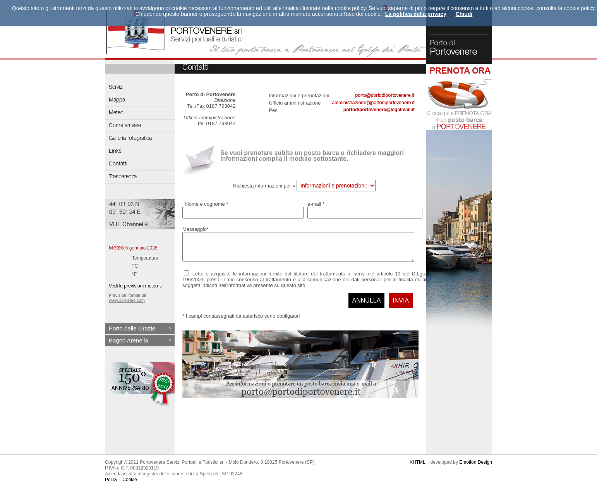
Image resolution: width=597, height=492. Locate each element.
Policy (111, 484)
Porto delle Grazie (132, 328)
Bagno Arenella (128, 340)
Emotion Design (475, 467)
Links (115, 151)
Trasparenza (123, 177)
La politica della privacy (415, 14)
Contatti (118, 164)
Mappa (117, 100)
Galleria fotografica (130, 138)
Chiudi (464, 14)
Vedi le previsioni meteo (133, 286)
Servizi (116, 87)
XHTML (417, 467)
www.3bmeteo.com (127, 300)
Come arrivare (125, 126)
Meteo (116, 113)
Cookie (129, 484)
